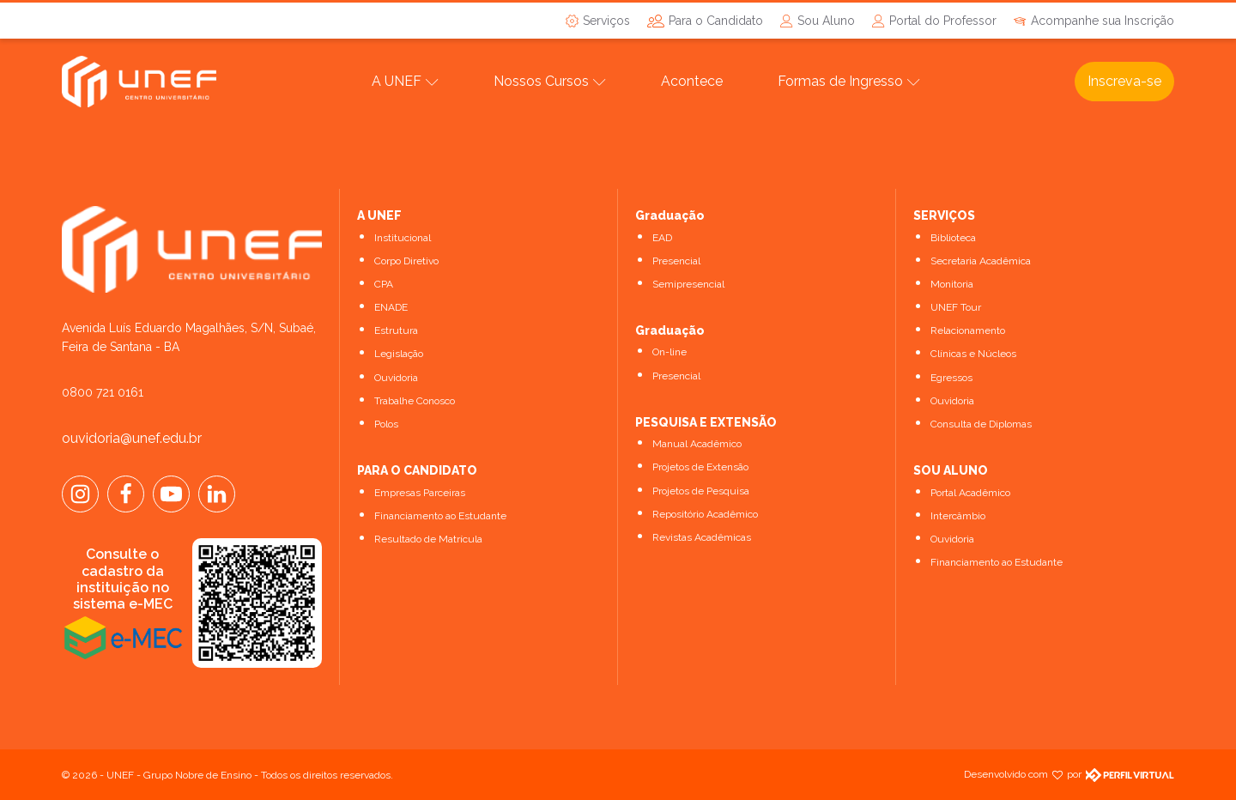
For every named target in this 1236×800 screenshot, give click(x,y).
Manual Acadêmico (697, 444)
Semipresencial (688, 284)
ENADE (391, 307)
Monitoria (951, 284)
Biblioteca (953, 238)
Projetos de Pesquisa (700, 491)
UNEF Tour (955, 307)
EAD (662, 238)
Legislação (398, 354)
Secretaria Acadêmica (980, 261)
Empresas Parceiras (419, 493)
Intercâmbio (957, 516)
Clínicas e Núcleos (973, 354)
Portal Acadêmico (970, 493)
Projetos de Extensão (700, 467)
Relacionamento (967, 330)
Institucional (402, 238)
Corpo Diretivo (406, 261)
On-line (669, 352)
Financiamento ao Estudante (440, 516)
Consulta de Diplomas (981, 424)
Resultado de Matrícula (428, 539)
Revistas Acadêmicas (701, 537)
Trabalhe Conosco (414, 401)
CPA (383, 284)
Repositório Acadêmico (705, 514)
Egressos (951, 378)
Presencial (676, 261)
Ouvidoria (396, 378)
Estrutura (396, 330)
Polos (386, 424)
